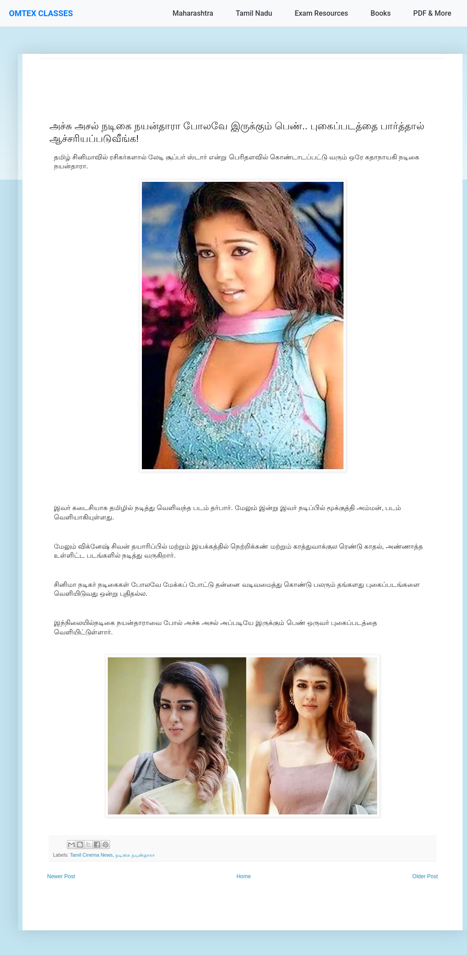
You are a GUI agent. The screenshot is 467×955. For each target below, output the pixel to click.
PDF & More (432, 13)
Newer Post (61, 876)
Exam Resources (321, 13)
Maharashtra (192, 13)
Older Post (425, 876)
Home (244, 876)
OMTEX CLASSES (41, 13)
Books (380, 13)
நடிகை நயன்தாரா (135, 855)
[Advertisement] (242, 79)
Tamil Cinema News (91, 855)
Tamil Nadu (254, 13)
